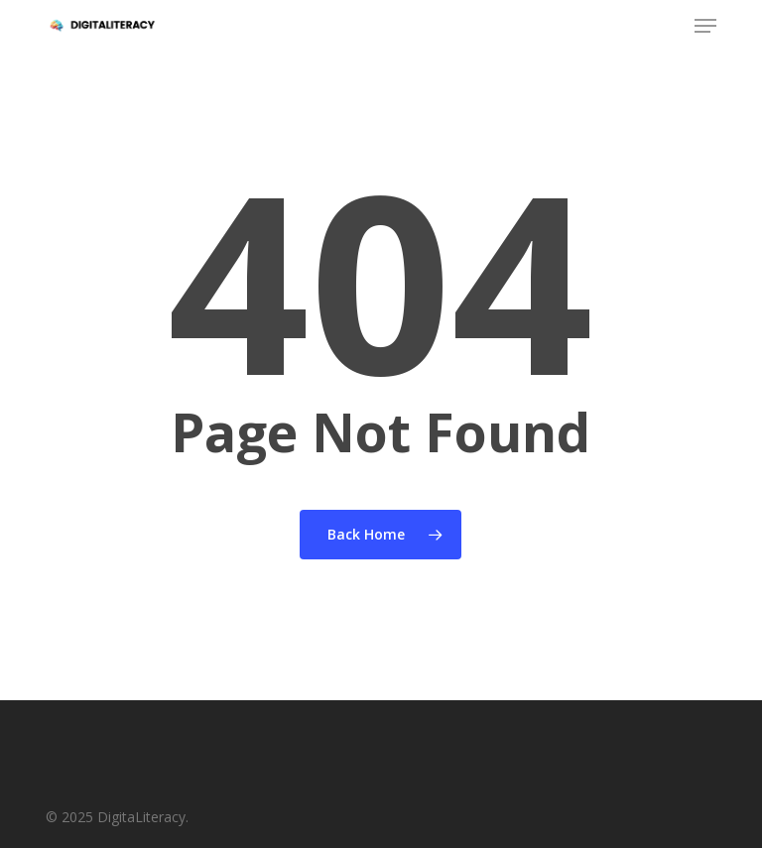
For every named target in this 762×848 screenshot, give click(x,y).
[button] (705, 26)
